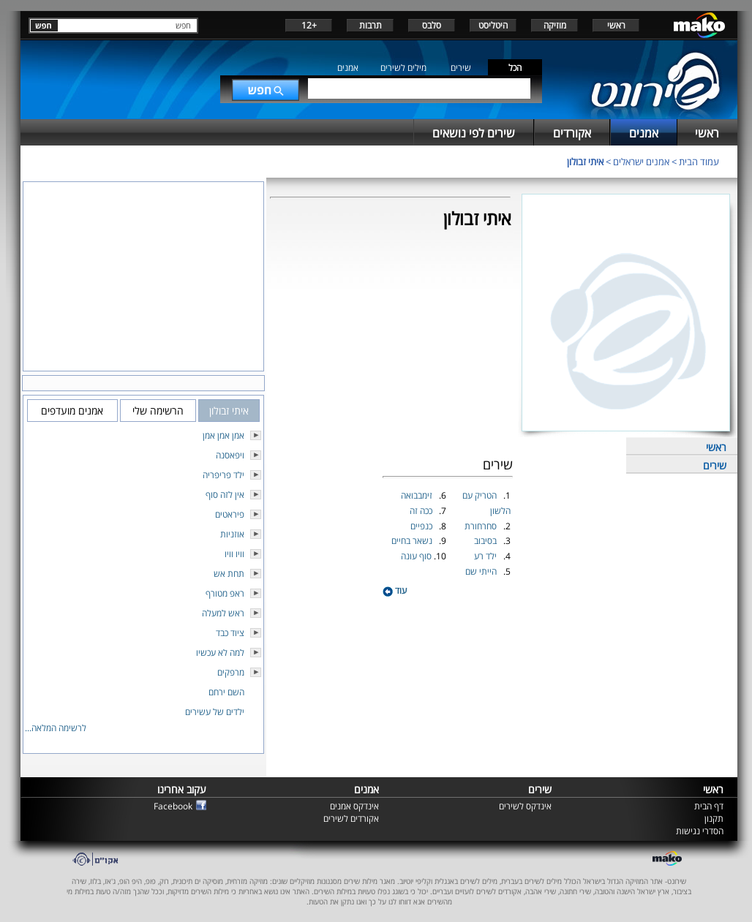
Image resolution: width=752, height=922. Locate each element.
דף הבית (708, 806)
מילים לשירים (403, 67)
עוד (395, 590)
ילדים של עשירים (214, 712)
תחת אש (229, 573)
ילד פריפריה (223, 475)
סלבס (431, 25)
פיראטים (229, 514)
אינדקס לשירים (525, 806)
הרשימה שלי (158, 410)
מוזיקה (555, 25)
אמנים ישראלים (641, 161)
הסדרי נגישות (699, 831)
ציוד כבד (230, 633)
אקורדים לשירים (351, 818)
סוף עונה (417, 556)
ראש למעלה (223, 613)
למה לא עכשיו (220, 652)
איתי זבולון (585, 161)
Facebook (173, 806)
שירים (461, 67)
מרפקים (230, 672)
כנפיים (422, 526)
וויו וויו (234, 554)
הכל (515, 67)
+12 (309, 25)
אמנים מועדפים (72, 410)
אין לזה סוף (225, 494)
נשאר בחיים (413, 540)
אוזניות (232, 534)
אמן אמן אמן (223, 435)
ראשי (616, 25)
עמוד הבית (699, 161)
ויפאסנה (230, 455)
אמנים (347, 67)
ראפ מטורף (225, 593)
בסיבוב (486, 540)
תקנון (713, 818)
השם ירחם (226, 692)
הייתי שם (482, 571)
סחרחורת (482, 526)
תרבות (370, 25)
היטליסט (493, 25)
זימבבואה (418, 495)
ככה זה (422, 511)
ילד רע (486, 556)
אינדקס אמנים (354, 806)
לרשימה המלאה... (55, 728)
